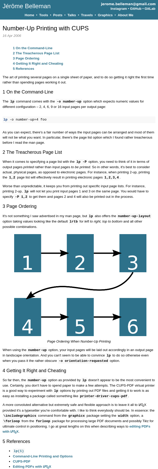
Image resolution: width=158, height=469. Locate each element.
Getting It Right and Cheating (38, 63)
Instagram (119, 9)
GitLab (150, 9)
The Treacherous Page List (36, 53)
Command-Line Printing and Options (43, 452)
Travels (87, 15)
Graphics (105, 15)
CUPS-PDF (21, 457)
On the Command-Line (32, 48)
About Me (125, 15)
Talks (71, 15)
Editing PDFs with (32, 462)
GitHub (135, 9)
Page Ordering (26, 58)
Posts (57, 15)
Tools (43, 15)
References (23, 69)
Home (29, 15)
